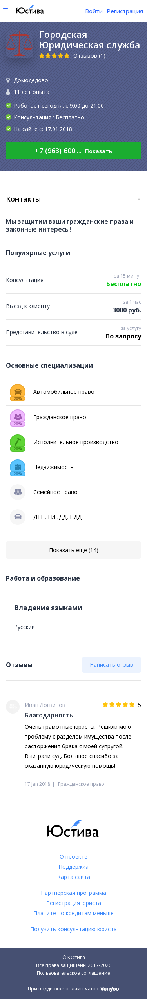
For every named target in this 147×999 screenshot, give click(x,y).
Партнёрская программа (73, 892)
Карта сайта (73, 876)
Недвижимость (42, 467)
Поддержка (73, 866)
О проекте (73, 856)
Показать (98, 151)
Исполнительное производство (64, 442)
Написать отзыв (111, 664)
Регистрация (125, 11)
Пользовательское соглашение (73, 973)
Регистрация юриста (73, 903)
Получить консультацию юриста (73, 929)
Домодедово (31, 80)
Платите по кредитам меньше (73, 913)
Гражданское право (48, 417)
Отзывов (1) (89, 55)
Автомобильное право (52, 392)
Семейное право (44, 492)
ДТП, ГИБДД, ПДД (46, 517)
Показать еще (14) (73, 550)
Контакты (23, 199)
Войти (94, 11)
